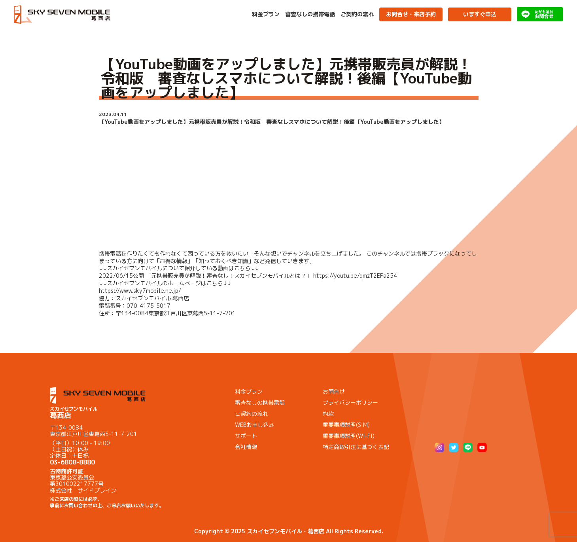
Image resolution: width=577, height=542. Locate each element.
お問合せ (334, 391)
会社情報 (246, 447)
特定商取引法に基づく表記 (356, 447)
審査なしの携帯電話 (310, 14)
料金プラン (266, 14)
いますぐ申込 (479, 14)
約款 (328, 413)
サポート (246, 436)
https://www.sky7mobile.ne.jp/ (140, 290)
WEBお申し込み (254, 424)
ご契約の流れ (357, 14)
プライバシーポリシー (350, 402)
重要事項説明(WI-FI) (349, 436)
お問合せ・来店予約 (411, 14)
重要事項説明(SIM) (346, 424)
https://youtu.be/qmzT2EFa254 (355, 275)
